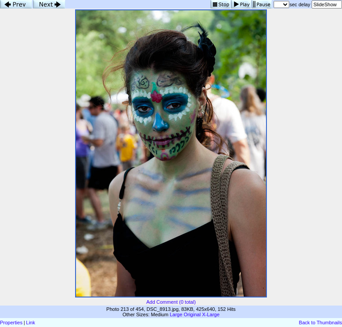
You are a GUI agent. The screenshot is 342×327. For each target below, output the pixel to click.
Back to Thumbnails (320, 322)
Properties (11, 322)
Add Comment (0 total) (171, 302)
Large (176, 314)
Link (30, 322)
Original (192, 314)
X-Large (211, 314)
